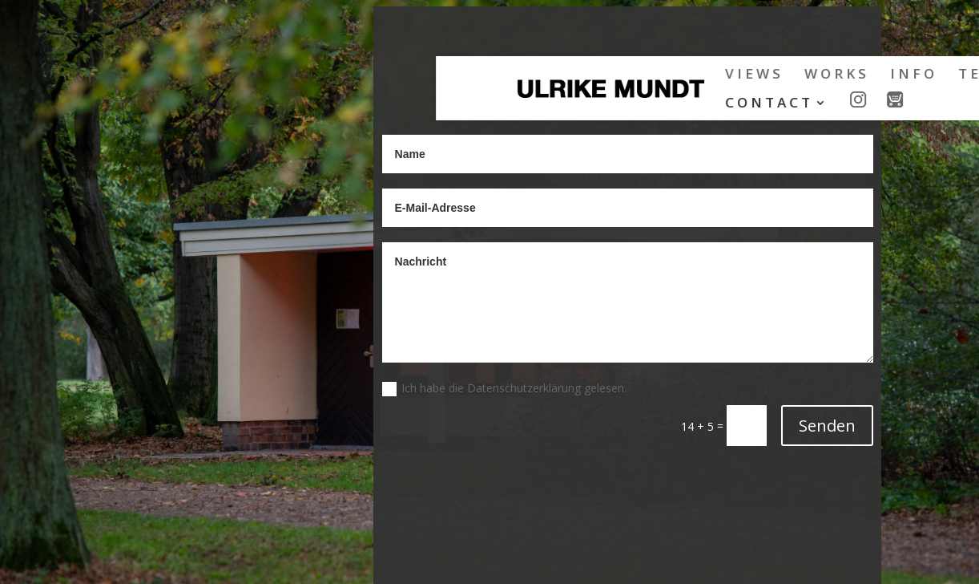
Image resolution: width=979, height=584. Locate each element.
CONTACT (431, 104)
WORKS (498, 75)
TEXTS (649, 75)
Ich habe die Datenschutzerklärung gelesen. (504, 388)
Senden (827, 425)
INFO (575, 75)
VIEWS (416, 75)
